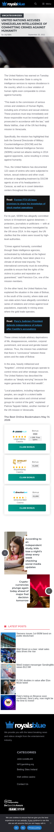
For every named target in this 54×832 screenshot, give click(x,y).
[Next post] (49, 591)
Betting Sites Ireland (27, 769)
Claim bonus (27, 447)
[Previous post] (5, 553)
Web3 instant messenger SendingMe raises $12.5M (27, 671)
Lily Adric (8, 35)
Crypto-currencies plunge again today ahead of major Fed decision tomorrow (19, 591)
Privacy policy (34, 828)
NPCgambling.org (25, 764)
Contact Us (22, 784)
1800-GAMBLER (25, 759)
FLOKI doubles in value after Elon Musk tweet (25, 686)
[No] (50, 823)
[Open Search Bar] (35, 4)
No (23, 828)
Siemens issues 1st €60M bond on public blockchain (26, 639)
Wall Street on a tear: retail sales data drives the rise (25, 655)
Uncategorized (12, 15)
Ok (16, 828)
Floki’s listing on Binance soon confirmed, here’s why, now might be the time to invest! (27, 702)
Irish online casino (26, 777)
